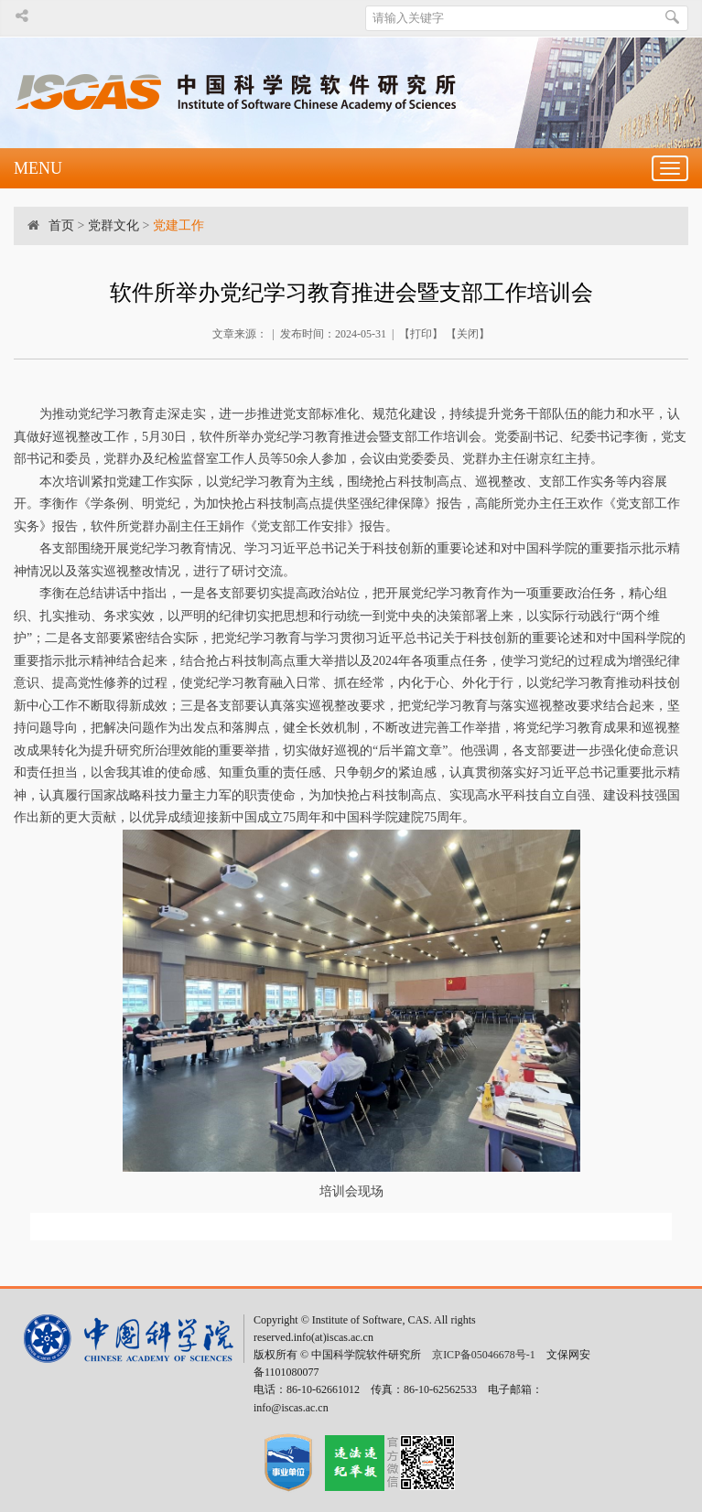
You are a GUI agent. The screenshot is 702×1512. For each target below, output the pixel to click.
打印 (421, 333)
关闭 (468, 333)
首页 (61, 225)
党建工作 (178, 225)
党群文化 (113, 225)
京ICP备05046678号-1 (483, 1354)
